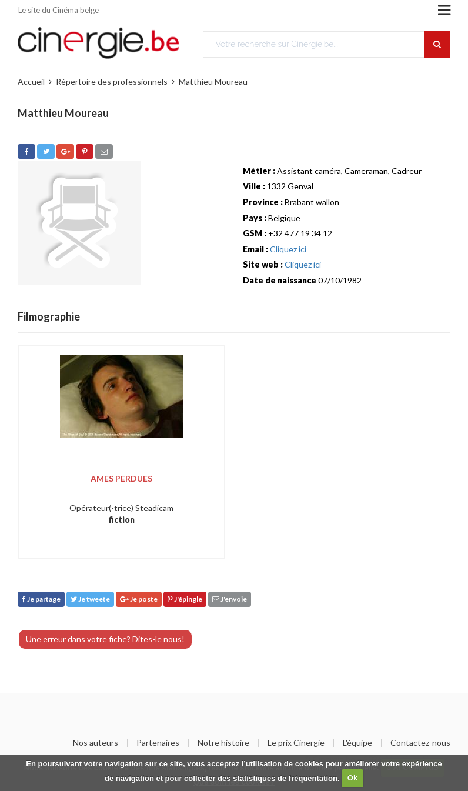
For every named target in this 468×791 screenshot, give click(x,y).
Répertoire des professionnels (112, 81)
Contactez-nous (420, 743)
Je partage (41, 599)
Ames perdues (121, 478)
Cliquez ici (288, 249)
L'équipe (357, 743)
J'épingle (185, 599)
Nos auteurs (95, 743)
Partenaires (157, 743)
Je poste (139, 599)
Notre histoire (223, 743)
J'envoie (229, 599)
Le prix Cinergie (296, 743)
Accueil (31, 81)
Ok (352, 777)
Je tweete (90, 599)
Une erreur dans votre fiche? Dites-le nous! (105, 639)
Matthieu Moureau (213, 81)
